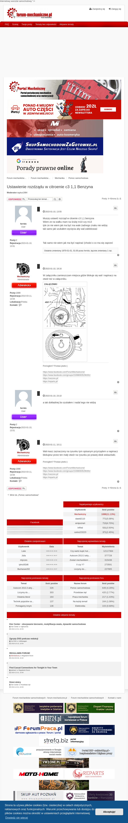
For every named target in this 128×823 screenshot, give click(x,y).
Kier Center (15, 627)
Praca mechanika (80, 597)
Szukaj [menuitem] (15, 24)
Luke (24, 551)
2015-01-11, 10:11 (52, 444)
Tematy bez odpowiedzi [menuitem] (46, 24)
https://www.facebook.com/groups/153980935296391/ (66, 375)
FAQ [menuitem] (7, 24)
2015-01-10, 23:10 (52, 395)
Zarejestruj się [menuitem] (97, 9)
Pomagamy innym (24, 606)
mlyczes (23, 560)
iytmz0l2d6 (23, 564)
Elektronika (80, 606)
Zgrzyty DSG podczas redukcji (23, 639)
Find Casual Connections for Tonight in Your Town (33, 668)
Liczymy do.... (80, 569)
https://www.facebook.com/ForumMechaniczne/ (64, 372)
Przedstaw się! (80, 592)
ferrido (23, 224)
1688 (18, 293)
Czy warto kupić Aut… (80, 551)
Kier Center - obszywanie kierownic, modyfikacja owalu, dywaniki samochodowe (47, 624)
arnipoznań (80, 523)
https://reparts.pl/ (50, 381)
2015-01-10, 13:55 (52, 211)
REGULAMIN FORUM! (19, 653)
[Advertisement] (64, 52)
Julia (24, 555)
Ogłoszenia (24, 627)
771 (104, 518)
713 (104, 523)
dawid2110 (80, 519)
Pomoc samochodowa (80, 588)
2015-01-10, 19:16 (52, 268)
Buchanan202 (24, 569)
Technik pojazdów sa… (24, 601)
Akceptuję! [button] (109, 811)
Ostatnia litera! (23, 597)
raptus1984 (22, 192)
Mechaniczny (23, 276)
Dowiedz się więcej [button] (16, 817)
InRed (80, 528)
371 (104, 532)
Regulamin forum (27, 656)
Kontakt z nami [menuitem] (114, 698)
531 (104, 527)
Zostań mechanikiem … (80, 560)
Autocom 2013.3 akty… (80, 555)
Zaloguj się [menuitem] (114, 9)
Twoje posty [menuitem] (27, 24)
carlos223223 (80, 532)
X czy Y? (80, 564)
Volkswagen (23, 641)
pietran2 (13, 670)
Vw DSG (14, 641)
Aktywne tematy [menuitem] (67, 24)
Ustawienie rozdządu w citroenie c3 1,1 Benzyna (50, 186)
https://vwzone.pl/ (50, 378)
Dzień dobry (15, 682)
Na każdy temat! (80, 601)
